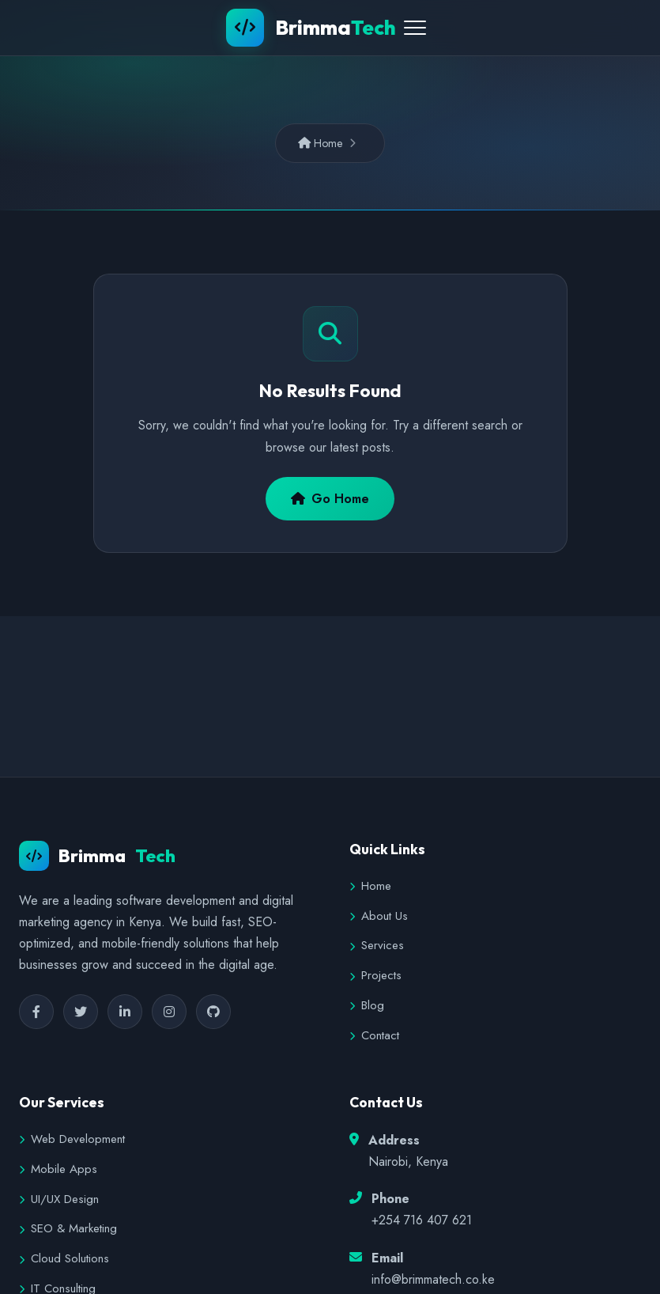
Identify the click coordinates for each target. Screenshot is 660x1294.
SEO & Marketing (68, 1228)
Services (376, 945)
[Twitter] (80, 1011)
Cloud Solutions (64, 1258)
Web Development (72, 1139)
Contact (374, 1035)
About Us (378, 916)
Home (320, 143)
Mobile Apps (58, 1169)
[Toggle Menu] (415, 27)
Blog (366, 1005)
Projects (375, 975)
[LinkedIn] (124, 1011)
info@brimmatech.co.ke (433, 1279)
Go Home (330, 499)
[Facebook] (36, 1011)
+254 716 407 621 (421, 1220)
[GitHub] (213, 1011)
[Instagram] (169, 1011)
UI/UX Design (59, 1199)
